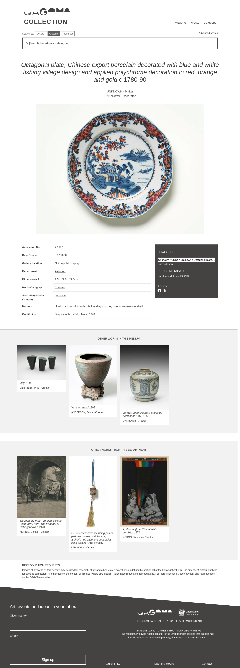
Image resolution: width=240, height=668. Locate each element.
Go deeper (211, 22)
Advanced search (208, 33)
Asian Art (60, 271)
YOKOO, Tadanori (133, 537)
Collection (45, 21)
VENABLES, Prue (29, 387)
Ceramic (60, 287)
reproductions (146, 573)
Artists (195, 22)
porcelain (60, 295)
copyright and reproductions (199, 573)
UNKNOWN (114, 91)
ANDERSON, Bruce (82, 412)
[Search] (120, 43)
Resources (67, 33)
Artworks (181, 22)
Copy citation (165, 264)
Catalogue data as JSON (172, 276)
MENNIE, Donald (29, 532)
